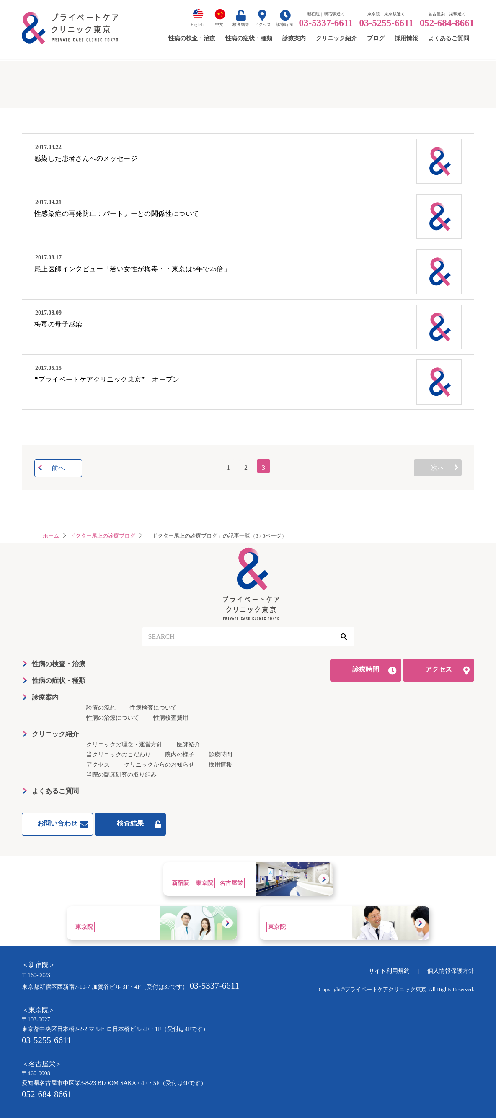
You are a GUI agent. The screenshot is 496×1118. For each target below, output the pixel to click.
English (197, 24)
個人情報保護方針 (450, 971)
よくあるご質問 (55, 791)
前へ (58, 468)
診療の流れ (101, 708)
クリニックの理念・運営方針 (124, 744)
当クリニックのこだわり (118, 754)
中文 (219, 24)
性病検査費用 (171, 718)
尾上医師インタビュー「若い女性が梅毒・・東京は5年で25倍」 (132, 268)
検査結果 (240, 24)
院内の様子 (179, 754)
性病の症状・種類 (58, 680)
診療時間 (284, 24)
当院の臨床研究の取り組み (121, 775)
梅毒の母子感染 (58, 324)
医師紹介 (188, 744)
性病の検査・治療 (58, 663)
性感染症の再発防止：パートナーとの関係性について (116, 213)
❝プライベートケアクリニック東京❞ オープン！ (110, 379)
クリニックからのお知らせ (159, 765)
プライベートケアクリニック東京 (385, 989)
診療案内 (45, 697)
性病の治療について (112, 718)
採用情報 (220, 765)
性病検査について (153, 708)
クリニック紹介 (55, 734)
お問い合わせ (57, 823)
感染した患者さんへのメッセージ (85, 158)
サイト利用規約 (389, 971)
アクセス (262, 24)
